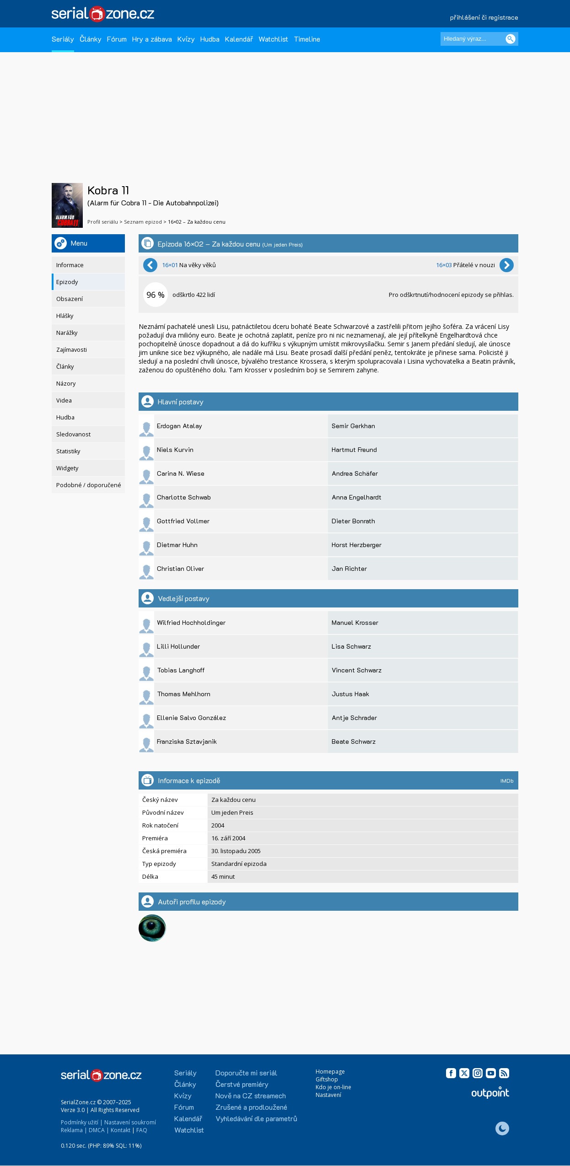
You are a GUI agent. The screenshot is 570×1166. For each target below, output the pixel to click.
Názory (65, 383)
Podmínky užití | (82, 1122)
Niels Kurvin (175, 449)
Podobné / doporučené (88, 485)
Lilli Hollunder (178, 646)
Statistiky (68, 451)
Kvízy (186, 38)
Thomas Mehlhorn (183, 693)
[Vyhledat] (510, 39)
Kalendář (239, 38)
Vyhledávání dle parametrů (256, 1118)
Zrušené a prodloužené (251, 1107)
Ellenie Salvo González (191, 717)
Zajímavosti (71, 350)
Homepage (330, 1071)
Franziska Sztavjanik (187, 741)
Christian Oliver (180, 568)
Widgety (67, 468)
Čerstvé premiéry (242, 1084)
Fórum (117, 38)
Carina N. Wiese (180, 473)
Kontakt (120, 1130)
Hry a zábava (152, 38)
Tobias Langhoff (181, 670)
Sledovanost (73, 434)
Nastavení (328, 1095)
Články (91, 38)
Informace (70, 265)
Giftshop (327, 1079)
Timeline (307, 38)
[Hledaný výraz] (479, 39)
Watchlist (273, 38)
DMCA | (99, 1130)
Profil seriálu (102, 221)
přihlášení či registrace (484, 17)
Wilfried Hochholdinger (191, 622)
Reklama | (74, 1130)
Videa (64, 400)
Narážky (66, 333)
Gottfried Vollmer (183, 520)
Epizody (67, 282)
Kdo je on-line (333, 1087)
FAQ (141, 1130)
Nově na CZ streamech (250, 1095)
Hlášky (64, 316)
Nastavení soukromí (130, 1122)
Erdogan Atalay (179, 425)
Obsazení (69, 299)
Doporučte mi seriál (246, 1072)
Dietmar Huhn (177, 544)
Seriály (63, 38)
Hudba (210, 38)
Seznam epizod (143, 221)
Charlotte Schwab (184, 497)
